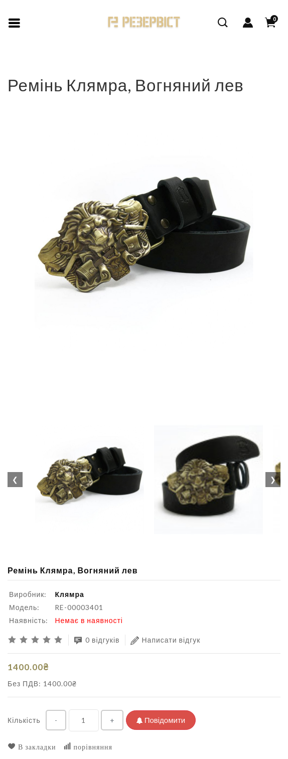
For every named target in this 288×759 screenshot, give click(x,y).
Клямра (69, 594)
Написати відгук (165, 640)
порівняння (87, 746)
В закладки (32, 746)
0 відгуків (97, 640)
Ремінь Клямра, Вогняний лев (86, 67)
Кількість (24, 720)
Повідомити (160, 719)
